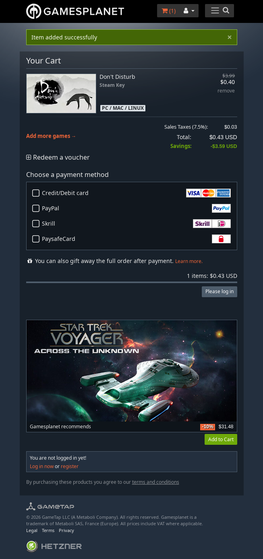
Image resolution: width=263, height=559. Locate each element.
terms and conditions (155, 482)
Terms (48, 530)
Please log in (219, 291)
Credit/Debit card (136, 193)
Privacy (66, 530)
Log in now (42, 466)
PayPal (136, 208)
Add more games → (51, 136)
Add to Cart (221, 439)
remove (226, 91)
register (70, 466)
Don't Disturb (117, 76)
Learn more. (189, 261)
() (169, 10)
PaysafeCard (136, 238)
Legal (31, 530)
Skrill (136, 223)
